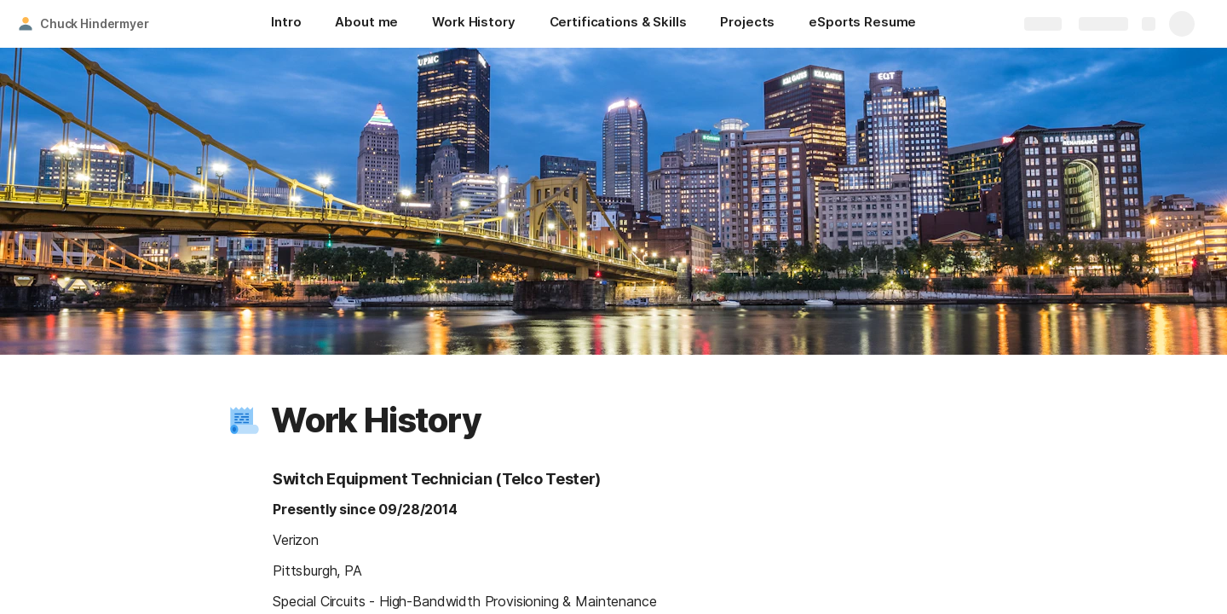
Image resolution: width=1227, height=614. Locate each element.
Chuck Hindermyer (94, 23)
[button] (244, 420)
